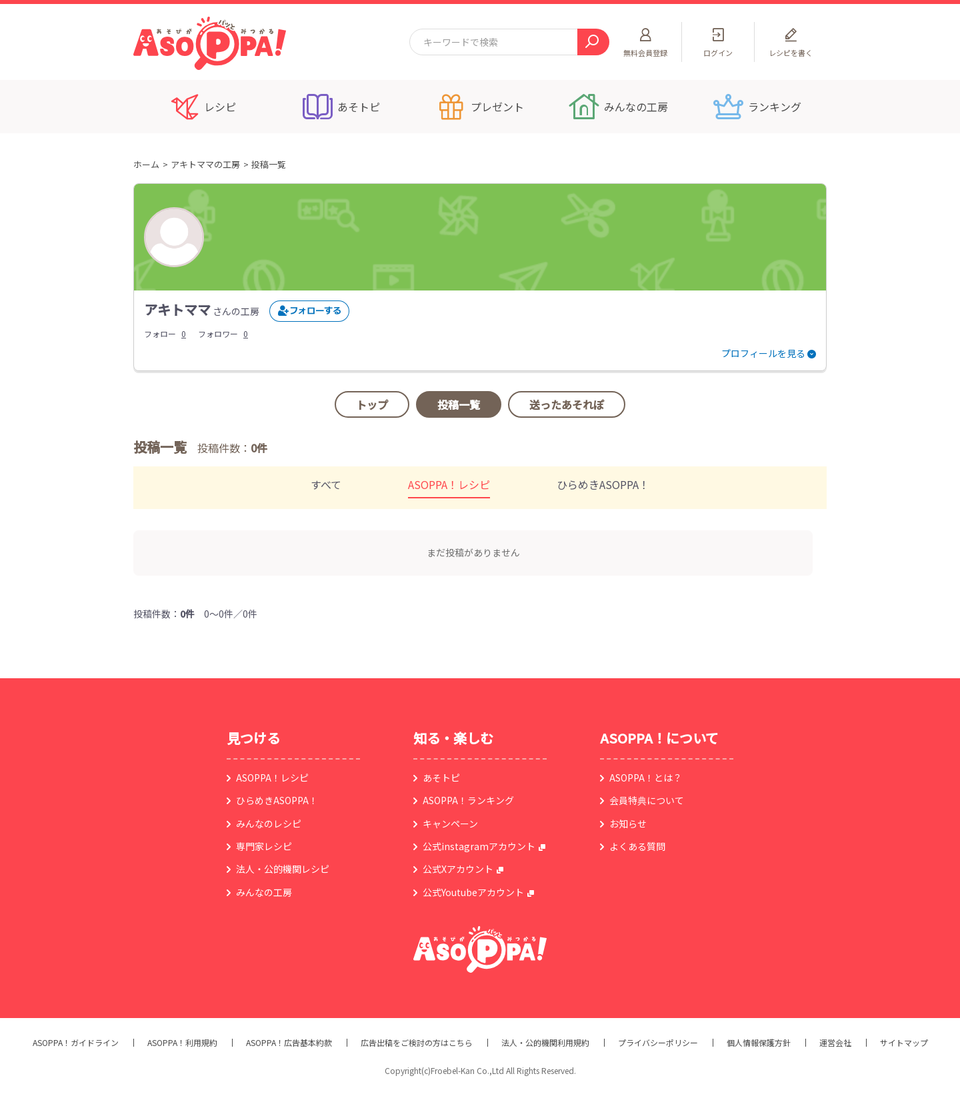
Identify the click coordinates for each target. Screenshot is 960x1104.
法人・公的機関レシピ (282, 868)
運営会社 (835, 1043)
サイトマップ (904, 1043)
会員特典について (646, 800)
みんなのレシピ (268, 823)
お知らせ (628, 823)
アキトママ (177, 309)
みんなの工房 (264, 892)
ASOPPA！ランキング (468, 800)
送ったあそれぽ (566, 404)
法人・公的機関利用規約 (545, 1043)
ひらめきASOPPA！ (603, 484)
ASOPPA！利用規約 (182, 1043)
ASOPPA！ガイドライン (76, 1043)
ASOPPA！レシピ (449, 484)
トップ (372, 404)
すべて (326, 484)
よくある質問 (637, 846)
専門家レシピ (264, 846)
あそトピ (441, 777)
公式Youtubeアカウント (473, 892)
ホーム (146, 164)
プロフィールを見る (763, 353)
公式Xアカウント (458, 868)
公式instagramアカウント (479, 846)
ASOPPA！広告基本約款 (289, 1043)
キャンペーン (450, 823)
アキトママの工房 (205, 164)
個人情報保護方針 (759, 1043)
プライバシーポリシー (658, 1043)
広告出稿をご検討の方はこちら (417, 1043)
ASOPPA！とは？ (645, 777)
